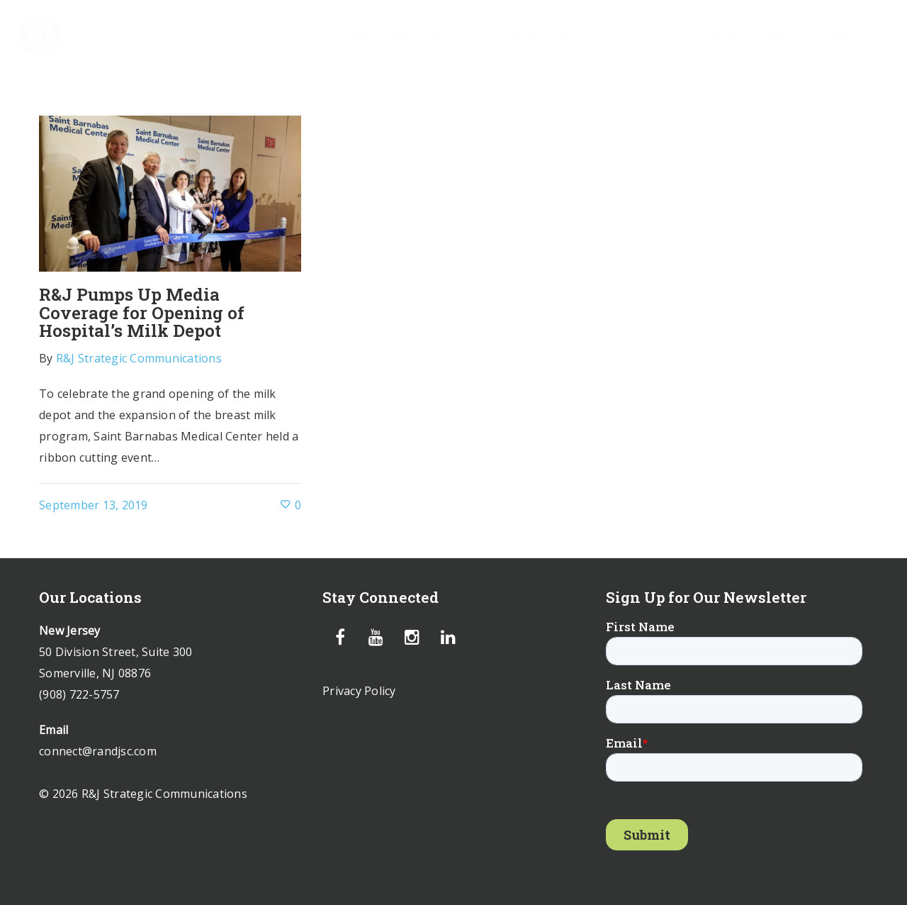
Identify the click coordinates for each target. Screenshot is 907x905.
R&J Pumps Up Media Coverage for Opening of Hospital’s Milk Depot (141, 312)
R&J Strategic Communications (139, 358)
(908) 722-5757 (79, 694)
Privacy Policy (359, 691)
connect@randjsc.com (98, 751)
